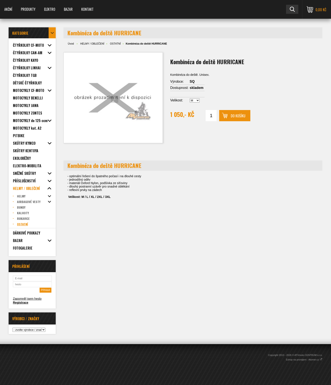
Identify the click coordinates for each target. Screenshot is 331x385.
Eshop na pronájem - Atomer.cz (304, 359)
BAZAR (68, 9)
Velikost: (176, 100)
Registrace (20, 302)
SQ (192, 81)
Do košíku (238, 115)
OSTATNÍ (115, 43)
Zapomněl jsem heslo (27, 298)
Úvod (71, 43)
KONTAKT (87, 9)
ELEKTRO (49, 9)
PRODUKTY (28, 9)
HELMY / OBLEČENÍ (92, 43)
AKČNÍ (8, 9)
